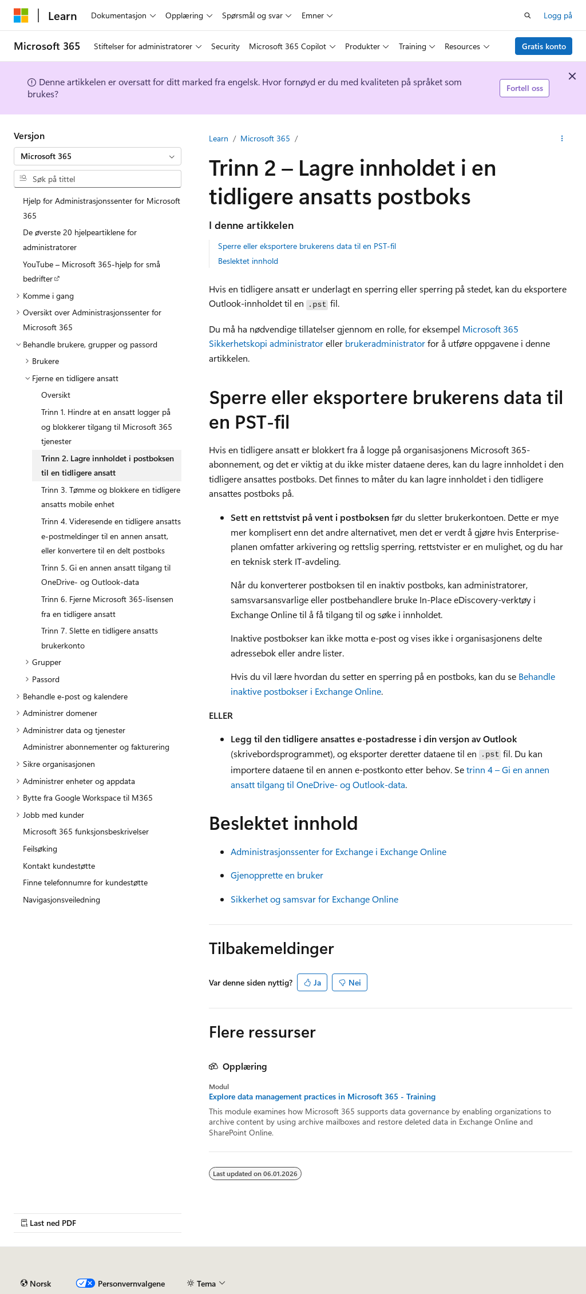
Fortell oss (524, 87)
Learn (218, 138)
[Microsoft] (21, 15)
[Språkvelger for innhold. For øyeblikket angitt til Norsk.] (36, 1284)
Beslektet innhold (248, 260)
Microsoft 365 (265, 138)
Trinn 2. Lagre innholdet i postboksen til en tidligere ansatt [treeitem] (107, 465)
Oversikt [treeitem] (55, 394)
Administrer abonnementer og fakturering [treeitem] (96, 746)
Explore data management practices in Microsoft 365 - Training (322, 1096)
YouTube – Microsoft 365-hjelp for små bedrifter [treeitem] (91, 271)
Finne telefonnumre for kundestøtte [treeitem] (85, 882)
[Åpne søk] (527, 15)
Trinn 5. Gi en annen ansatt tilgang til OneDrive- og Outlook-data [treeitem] (106, 575)
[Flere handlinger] (562, 138)
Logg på (558, 15)
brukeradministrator (385, 343)
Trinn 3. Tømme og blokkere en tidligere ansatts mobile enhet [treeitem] (110, 497)
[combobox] (97, 156)
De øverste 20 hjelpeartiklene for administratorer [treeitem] (80, 239)
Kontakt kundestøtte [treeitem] (59, 865)
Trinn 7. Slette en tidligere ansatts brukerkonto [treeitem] (99, 638)
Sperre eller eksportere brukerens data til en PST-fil (307, 245)
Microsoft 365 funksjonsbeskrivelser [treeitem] (86, 831)
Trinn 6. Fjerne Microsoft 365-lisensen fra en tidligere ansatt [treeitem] (107, 606)
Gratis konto (544, 46)
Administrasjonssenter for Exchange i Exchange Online (338, 851)
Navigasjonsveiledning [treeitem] (61, 899)
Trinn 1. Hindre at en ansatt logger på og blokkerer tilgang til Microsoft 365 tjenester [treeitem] (106, 426)
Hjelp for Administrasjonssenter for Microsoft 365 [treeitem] (101, 208)
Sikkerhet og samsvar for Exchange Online (314, 899)
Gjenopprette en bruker (277, 875)
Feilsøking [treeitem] (40, 848)
